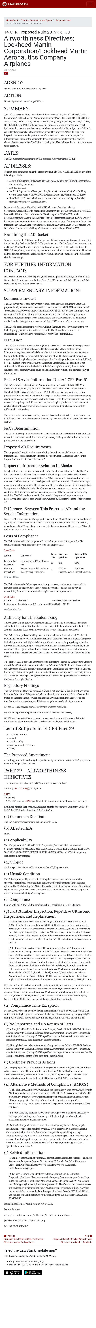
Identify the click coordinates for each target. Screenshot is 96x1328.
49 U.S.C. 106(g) (22, 788)
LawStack (12, 20)
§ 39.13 (7, 794)
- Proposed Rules (63, 20)
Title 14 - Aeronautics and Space (36, 20)
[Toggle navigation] (90, 4)
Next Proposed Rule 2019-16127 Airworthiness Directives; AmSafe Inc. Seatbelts (72, 1239)
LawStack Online (15, 3)
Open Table (9, 550)
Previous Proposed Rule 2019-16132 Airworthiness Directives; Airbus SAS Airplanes (23, 1239)
